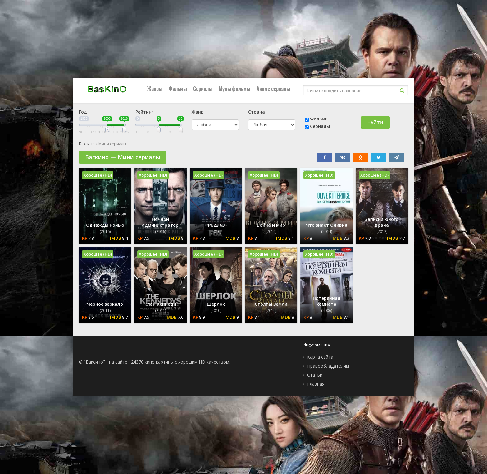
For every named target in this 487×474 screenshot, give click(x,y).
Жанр (198, 112)
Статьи (314, 375)
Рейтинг (144, 112)
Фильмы (178, 88)
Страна (256, 112)
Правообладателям (328, 366)
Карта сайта (320, 357)
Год (83, 112)
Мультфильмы (234, 88)
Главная (316, 384)
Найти (375, 123)
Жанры (154, 88)
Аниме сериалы (273, 88)
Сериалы (202, 88)
